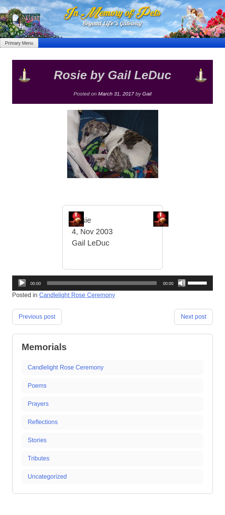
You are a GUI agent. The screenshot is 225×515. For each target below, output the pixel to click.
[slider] (102, 283)
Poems (37, 385)
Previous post (37, 316)
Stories (37, 440)
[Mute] (182, 283)
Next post (193, 316)
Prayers (38, 404)
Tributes (38, 458)
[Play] (22, 283)
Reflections (43, 422)
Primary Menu (19, 43)
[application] (112, 283)
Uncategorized (47, 476)
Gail (146, 94)
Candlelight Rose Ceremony (77, 295)
